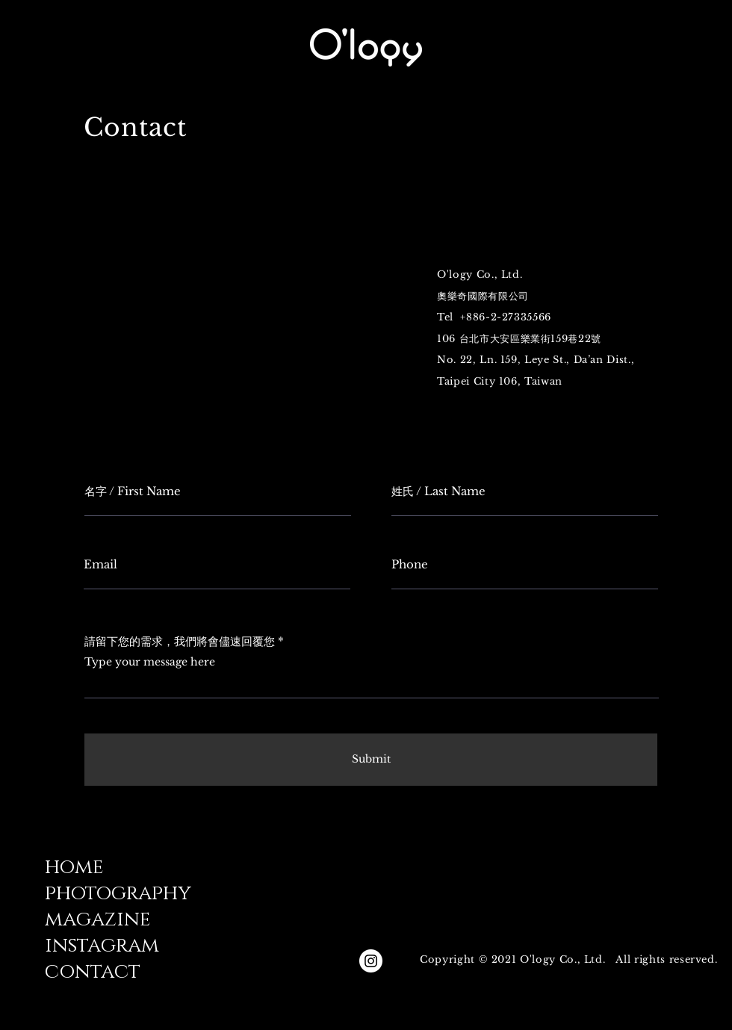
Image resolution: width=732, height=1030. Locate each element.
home (74, 867)
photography (118, 894)
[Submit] (371, 760)
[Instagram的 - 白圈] (370, 960)
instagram (102, 946)
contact (92, 972)
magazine (97, 920)
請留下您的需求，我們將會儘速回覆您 (179, 641)
